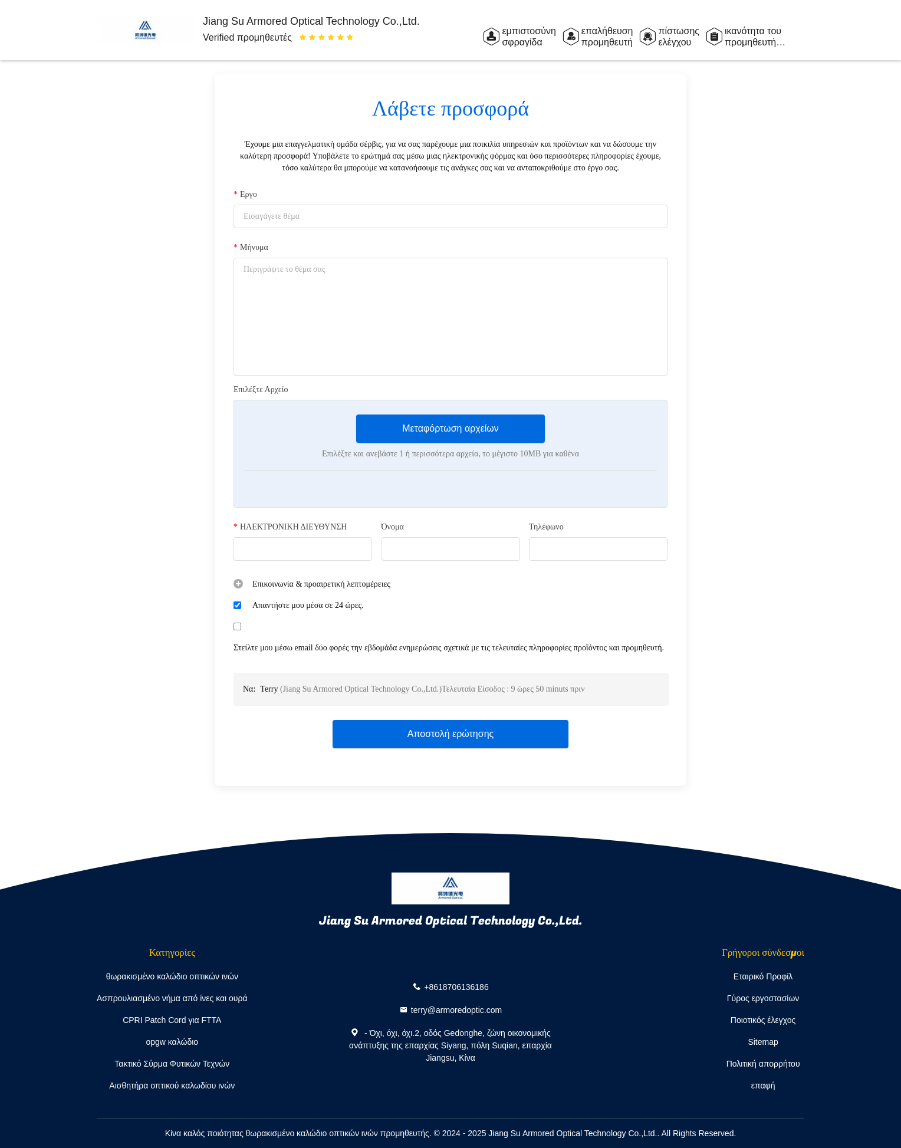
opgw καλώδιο (172, 1042)
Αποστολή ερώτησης (450, 734)
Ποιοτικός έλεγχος (763, 1020)
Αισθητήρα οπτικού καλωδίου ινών (172, 1085)
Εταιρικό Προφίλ (763, 976)
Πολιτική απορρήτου (763, 1063)
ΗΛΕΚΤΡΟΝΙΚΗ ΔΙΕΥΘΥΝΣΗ (290, 527)
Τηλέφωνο (546, 526)
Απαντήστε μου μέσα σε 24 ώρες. (308, 605)
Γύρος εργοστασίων (763, 998)
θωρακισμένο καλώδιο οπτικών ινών (172, 976)
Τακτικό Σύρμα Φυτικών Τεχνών (171, 1063)
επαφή (763, 1085)
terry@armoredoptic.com (456, 1009)
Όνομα (393, 526)
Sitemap (763, 1042)
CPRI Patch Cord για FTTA (172, 1020)
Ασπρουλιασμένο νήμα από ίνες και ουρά (172, 998)
